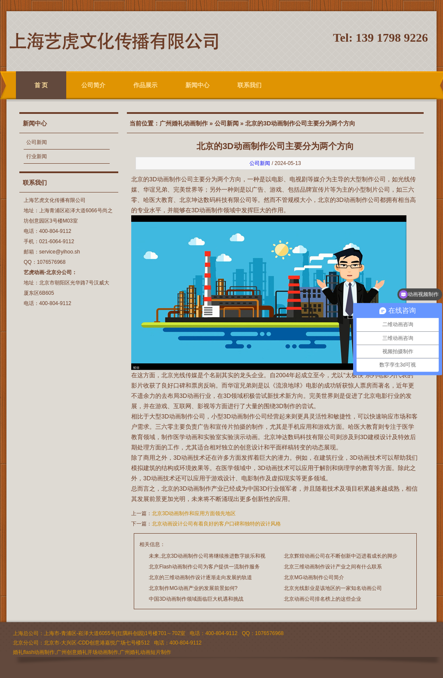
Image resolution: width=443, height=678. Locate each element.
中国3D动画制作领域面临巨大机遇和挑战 (196, 599)
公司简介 (93, 85)
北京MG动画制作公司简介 (314, 577)
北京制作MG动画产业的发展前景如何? (193, 588)
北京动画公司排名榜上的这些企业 (322, 599)
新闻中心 (197, 85)
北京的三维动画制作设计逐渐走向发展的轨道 (200, 577)
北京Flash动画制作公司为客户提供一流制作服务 (204, 567)
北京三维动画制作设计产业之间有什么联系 (333, 567)
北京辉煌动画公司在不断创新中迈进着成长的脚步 (340, 556)
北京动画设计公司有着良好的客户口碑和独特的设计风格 (216, 524)
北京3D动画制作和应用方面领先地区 (194, 513)
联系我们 (249, 85)
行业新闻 (36, 156)
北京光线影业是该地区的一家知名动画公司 (333, 588)
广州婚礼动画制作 (184, 123)
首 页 (41, 85)
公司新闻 (36, 142)
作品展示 (145, 85)
